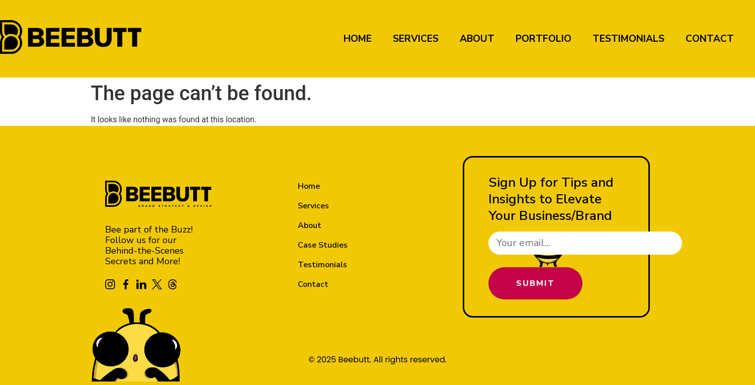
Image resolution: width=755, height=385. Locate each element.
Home (358, 38)
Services (416, 38)
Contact (710, 38)
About (477, 38)
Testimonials (628, 38)
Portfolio (543, 38)
